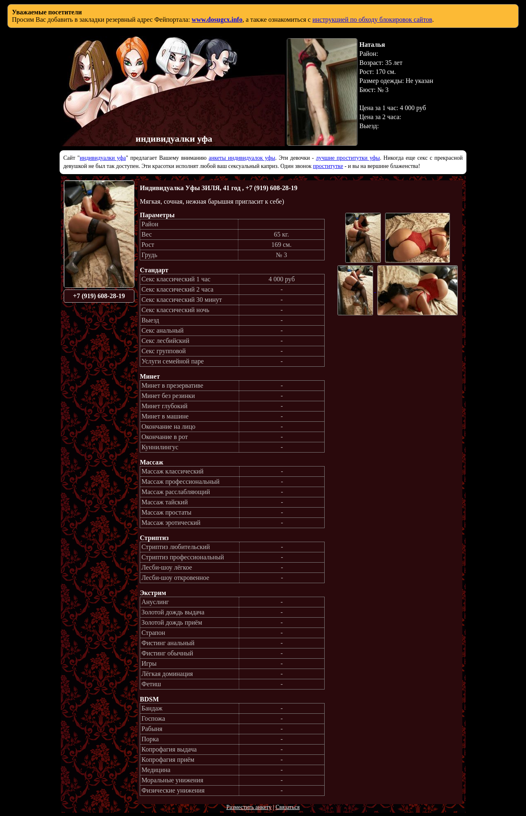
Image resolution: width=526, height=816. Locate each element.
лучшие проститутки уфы (348, 158)
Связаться (287, 807)
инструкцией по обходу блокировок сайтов (372, 19)
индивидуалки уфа (103, 158)
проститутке (328, 166)
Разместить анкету (249, 807)
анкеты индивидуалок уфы (242, 158)
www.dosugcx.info (216, 19)
